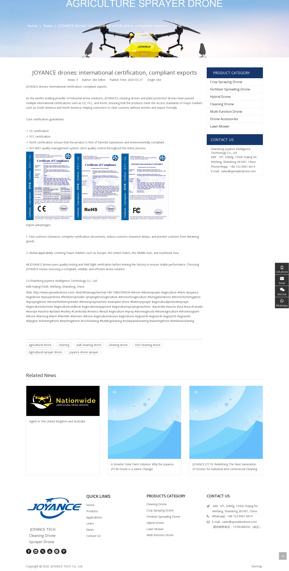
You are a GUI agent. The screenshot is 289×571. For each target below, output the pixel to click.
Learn (90, 523)
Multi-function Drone (226, 111)
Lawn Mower (220, 126)
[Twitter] (42, 551)
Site (158, 80)
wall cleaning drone (88, 345)
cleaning (64, 345)
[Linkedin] (35, 551)
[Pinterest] (63, 551)
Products (92, 511)
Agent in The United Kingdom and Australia (57, 421)
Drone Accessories (224, 119)
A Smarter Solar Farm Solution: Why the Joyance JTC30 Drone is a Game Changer (142, 466)
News (90, 529)
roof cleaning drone (147, 345)
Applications (94, 517)
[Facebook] (28, 551)
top (283, 556)
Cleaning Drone (222, 104)
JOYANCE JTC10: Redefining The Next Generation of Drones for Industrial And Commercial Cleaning (224, 466)
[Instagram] (56, 551)
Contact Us (93, 536)
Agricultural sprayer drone (45, 352)
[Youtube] (49, 551)
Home (90, 505)
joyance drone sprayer (83, 352)
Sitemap (256, 566)
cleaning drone (118, 345)
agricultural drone (40, 345)
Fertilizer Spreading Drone (230, 89)
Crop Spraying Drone (226, 82)
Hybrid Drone (220, 96)
